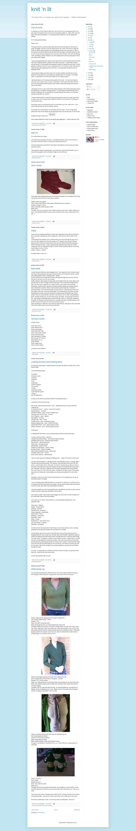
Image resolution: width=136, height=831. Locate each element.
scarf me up (45, 805)
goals (37, 354)
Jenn (98, 137)
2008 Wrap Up (37, 569)
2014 (89, 29)
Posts (89, 86)
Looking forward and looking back (46, 362)
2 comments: (48, 259)
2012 (89, 33)
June (90, 44)
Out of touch (36, 27)
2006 (89, 77)
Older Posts (77, 810)
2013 (89, 31)
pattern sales (38, 125)
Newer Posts (35, 810)
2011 (89, 35)
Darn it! (34, 133)
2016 (89, 26)
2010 (89, 38)
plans (40, 561)
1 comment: (48, 221)
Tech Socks (36, 165)
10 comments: (48, 309)
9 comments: (48, 156)
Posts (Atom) (41, 812)
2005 (89, 79)
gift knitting (39, 805)
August (91, 42)
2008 (89, 73)
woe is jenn (38, 157)
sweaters (50, 805)
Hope (33, 230)
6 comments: (48, 559)
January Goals (38, 319)
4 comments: (48, 803)
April (90, 46)
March (91, 48)
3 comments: (48, 123)
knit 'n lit (41, 9)
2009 (89, 40)
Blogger (75, 822)
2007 (89, 75)
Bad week (35, 268)
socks (38, 223)
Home (56, 810)
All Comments (91, 89)
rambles (44, 125)
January (91, 50)
